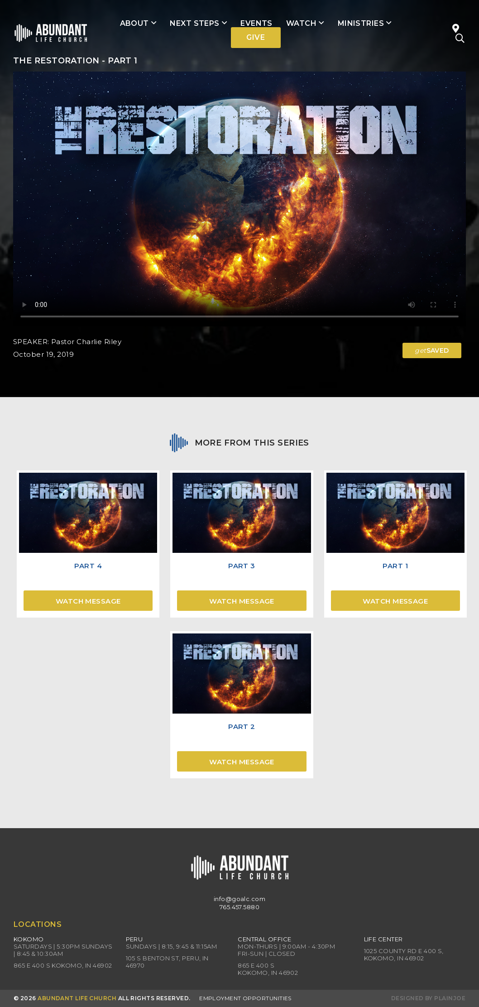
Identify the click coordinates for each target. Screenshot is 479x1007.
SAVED (432, 350)
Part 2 (241, 726)
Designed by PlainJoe (428, 998)
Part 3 (241, 565)
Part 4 (88, 565)
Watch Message (88, 601)
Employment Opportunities (245, 998)
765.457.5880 (239, 907)
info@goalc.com (239, 898)
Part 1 (395, 565)
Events (256, 23)
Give (255, 37)
